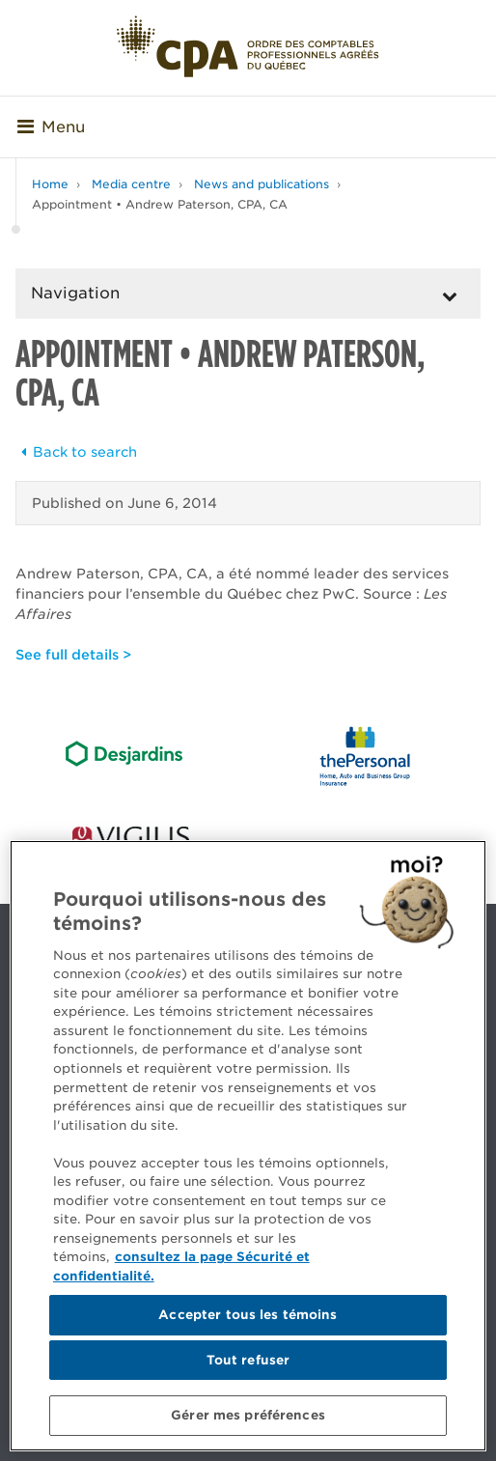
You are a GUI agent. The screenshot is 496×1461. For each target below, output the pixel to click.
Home (50, 184)
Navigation (75, 293)
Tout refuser (248, 1360)
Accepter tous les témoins (247, 1314)
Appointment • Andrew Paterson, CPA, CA (160, 204)
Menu (51, 127)
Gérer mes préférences (248, 1415)
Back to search (76, 452)
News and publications (261, 184)
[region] (248, 1145)
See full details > (73, 654)
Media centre (131, 184)
